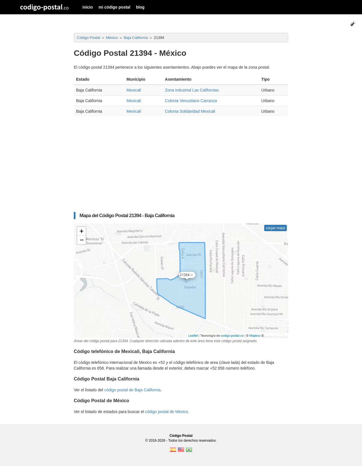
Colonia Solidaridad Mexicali (190, 111)
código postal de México (166, 411)
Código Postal (181, 436)
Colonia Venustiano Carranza (191, 100)
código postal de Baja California (132, 390)
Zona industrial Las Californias (192, 90)
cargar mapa (275, 228)
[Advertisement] (181, 162)
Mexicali (134, 90)
